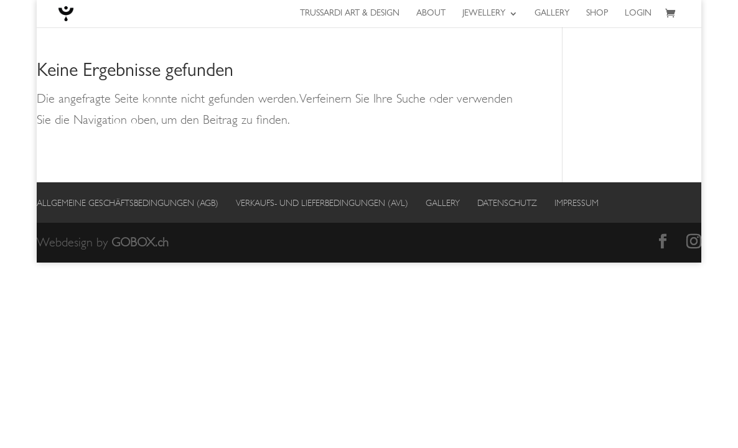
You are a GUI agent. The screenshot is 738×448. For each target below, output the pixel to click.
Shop (597, 13)
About (431, 13)
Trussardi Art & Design (349, 13)
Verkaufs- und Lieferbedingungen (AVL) (322, 203)
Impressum (576, 203)
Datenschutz (507, 203)
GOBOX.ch (140, 242)
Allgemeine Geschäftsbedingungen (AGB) (127, 203)
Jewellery (483, 13)
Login (638, 13)
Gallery (552, 13)
